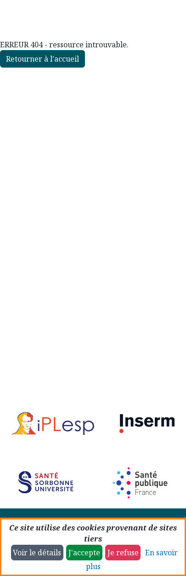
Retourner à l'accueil (42, 59)
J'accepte (84, 552)
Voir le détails (37, 552)
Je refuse (123, 552)
